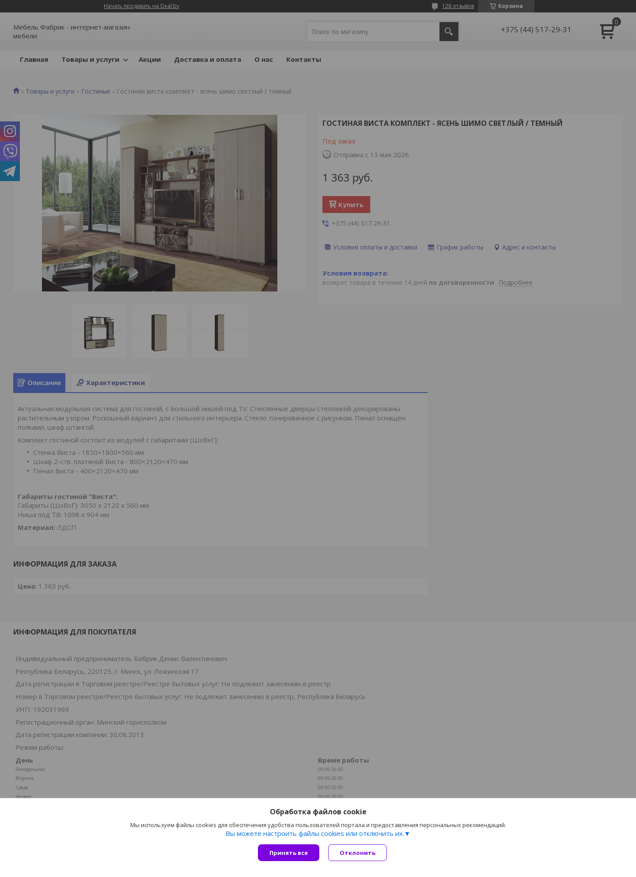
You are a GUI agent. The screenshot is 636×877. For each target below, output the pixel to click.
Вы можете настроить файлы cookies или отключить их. (315, 833)
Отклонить (357, 853)
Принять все (288, 853)
